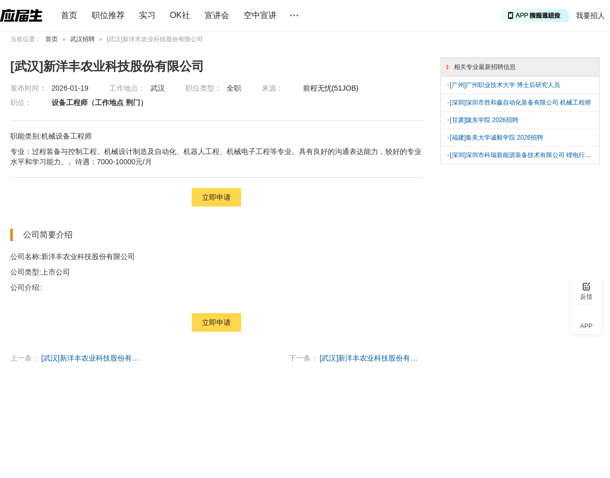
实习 (147, 15)
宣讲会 (217, 15)
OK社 (180, 15)
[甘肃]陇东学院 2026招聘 (484, 119)
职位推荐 (108, 15)
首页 (69, 15)
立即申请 (216, 197)
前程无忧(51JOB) (331, 88)
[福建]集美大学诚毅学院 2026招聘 (496, 136)
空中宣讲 (260, 15)
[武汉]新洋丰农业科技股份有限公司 (92, 358)
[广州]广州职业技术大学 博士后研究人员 (505, 85)
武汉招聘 (82, 39)
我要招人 (590, 15)
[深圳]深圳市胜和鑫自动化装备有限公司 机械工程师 (520, 102)
